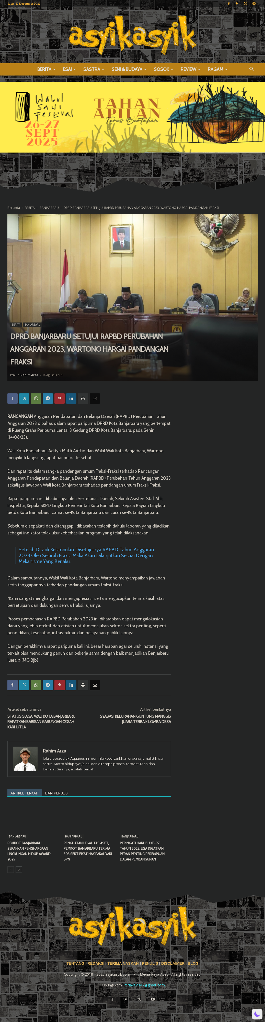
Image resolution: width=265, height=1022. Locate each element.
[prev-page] (10, 869)
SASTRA (93, 69)
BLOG (193, 963)
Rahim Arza (29, 375)
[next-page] (19, 869)
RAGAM (217, 69)
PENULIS (150, 963)
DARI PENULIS (56, 793)
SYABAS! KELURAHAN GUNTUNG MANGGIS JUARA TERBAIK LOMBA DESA (135, 719)
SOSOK (163, 69)
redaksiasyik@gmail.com (144, 985)
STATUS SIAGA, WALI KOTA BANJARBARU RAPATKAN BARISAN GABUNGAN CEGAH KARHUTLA (41, 721)
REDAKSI (95, 963)
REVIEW (190, 69)
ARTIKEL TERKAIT (24, 793)
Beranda (13, 208)
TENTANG (75, 963)
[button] (252, 69)
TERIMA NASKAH (123, 963)
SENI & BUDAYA (129, 69)
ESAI (69, 69)
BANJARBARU (49, 208)
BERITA (46, 69)
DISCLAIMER (173, 963)
